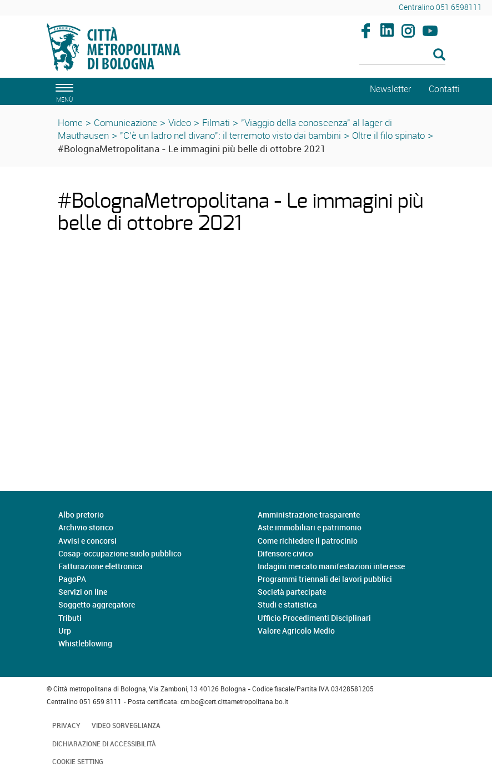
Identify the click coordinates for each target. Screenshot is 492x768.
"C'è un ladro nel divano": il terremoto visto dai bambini (230, 135)
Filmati (216, 122)
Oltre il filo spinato (388, 135)
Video (179, 122)
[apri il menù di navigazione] (63, 91)
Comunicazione (125, 122)
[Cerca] (402, 55)
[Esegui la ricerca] (439, 55)
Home (70, 122)
